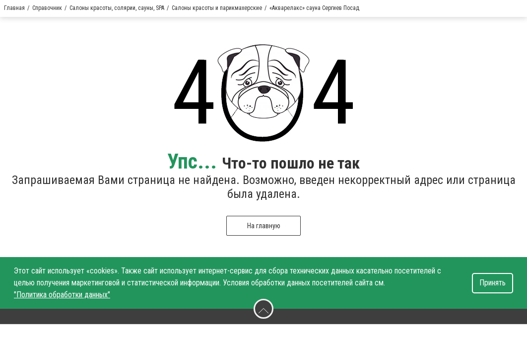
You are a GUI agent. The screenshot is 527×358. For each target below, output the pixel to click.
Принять (492, 282)
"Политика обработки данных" (62, 294)
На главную (263, 226)
